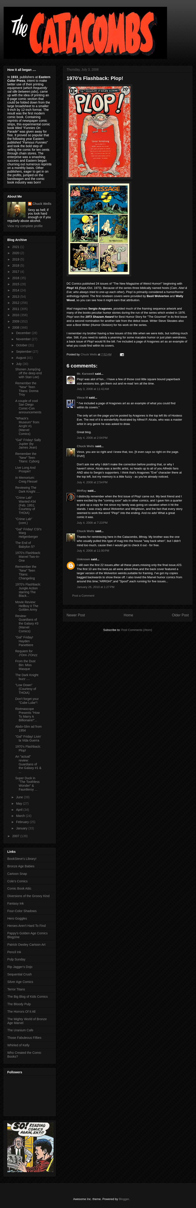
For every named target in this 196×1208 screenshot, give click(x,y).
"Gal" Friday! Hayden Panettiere (24, 641)
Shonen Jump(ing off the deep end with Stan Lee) (28, 373)
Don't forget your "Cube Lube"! (27, 700)
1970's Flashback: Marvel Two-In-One (28, 556)
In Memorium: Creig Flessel (26, 479)
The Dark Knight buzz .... (26, 677)
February (23, 822)
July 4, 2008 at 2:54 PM (92, 482)
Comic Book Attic (19, 888)
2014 (16, 290)
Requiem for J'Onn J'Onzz (26, 653)
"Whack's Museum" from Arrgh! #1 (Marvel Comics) (27, 426)
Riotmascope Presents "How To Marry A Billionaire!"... (27, 714)
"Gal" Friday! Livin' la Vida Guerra (28, 738)
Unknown (83, 559)
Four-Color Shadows (21, 911)
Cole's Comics (17, 881)
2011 (16, 309)
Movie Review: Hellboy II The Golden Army (26, 606)
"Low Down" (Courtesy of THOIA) (25, 689)
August (21, 358)
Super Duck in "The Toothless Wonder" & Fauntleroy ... (27, 783)
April (19, 809)
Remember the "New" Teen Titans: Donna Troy (27, 388)
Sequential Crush (19, 974)
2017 (16, 271)
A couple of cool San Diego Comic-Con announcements (28, 406)
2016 (16, 278)
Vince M (82, 397)
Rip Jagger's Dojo (19, 967)
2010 (16, 315)
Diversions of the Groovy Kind (28, 896)
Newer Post (76, 615)
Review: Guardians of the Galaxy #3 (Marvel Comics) (26, 623)
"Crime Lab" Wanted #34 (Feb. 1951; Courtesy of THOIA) (25, 505)
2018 (16, 265)
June (20, 797)
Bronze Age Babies (20, 866)
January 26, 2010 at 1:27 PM (95, 587)
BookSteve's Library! (21, 859)
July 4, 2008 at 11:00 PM (93, 550)
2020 (16, 253)
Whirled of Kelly (18, 1045)
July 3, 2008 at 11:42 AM (93, 389)
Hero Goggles (17, 918)
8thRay (82, 490)
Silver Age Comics (20, 982)
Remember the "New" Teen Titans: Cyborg (27, 457)
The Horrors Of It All (21, 1011)
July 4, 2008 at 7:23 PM (92, 522)
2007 (16, 836)
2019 (16, 259)
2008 (16, 327)
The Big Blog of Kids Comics (27, 996)
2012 (16, 303)
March (21, 816)
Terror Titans (16, 989)
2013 (16, 296)
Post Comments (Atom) (136, 630)
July (19, 364)
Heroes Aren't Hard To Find (26, 926)
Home (128, 615)
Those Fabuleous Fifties (24, 1037)
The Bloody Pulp (19, 1004)
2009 (16, 321)
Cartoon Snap (17, 874)
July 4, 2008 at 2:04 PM (92, 437)
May (19, 803)
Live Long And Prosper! (25, 469)
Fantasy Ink (15, 903)
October (22, 345)
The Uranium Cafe (20, 1030)
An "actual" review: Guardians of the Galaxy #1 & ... (28, 764)
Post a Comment (83, 595)
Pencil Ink (14, 952)
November (23, 339)
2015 (16, 284)
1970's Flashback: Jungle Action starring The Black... (28, 590)
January (22, 828)
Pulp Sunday (16, 959)
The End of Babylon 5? (25, 544)
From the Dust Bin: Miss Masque (25, 665)
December (23, 333)
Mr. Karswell (85, 373)
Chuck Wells (85, 446)
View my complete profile (25, 226)
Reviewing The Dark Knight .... (27, 489)
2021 (16, 247)
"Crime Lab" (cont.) (23, 521)
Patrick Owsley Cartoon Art (26, 944)
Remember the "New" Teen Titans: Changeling (25, 572)
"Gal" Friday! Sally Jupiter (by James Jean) (28, 443)
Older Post (180, 615)
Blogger (124, 1199)
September (24, 351)
